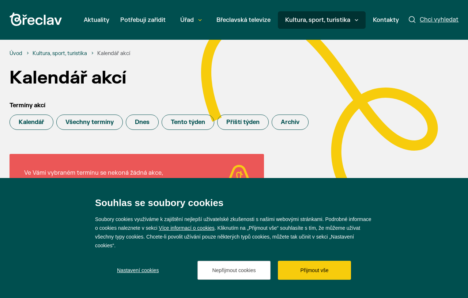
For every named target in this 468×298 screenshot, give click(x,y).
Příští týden (243, 122)
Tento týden (188, 122)
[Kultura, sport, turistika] (60, 53)
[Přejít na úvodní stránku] (36, 19)
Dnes (142, 122)
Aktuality (96, 20)
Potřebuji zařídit (143, 20)
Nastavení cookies (138, 270)
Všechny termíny (89, 122)
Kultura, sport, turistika (321, 20)
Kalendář (31, 122)
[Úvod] (16, 53)
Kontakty (386, 20)
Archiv (290, 122)
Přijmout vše (314, 270)
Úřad (191, 20)
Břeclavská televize (243, 20)
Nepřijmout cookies (234, 270)
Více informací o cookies (187, 228)
